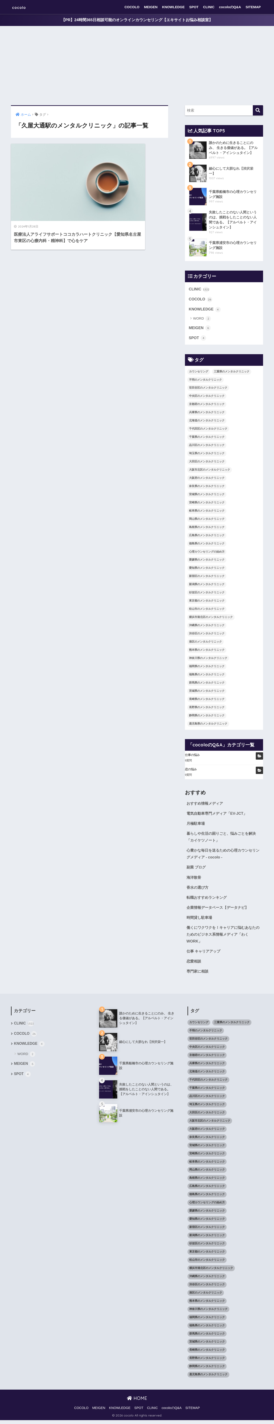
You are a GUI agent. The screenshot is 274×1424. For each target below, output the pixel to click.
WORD (202, 320)
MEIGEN (150, 7)
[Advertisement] (137, 66)
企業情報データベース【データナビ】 (219, 910)
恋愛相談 (194, 965)
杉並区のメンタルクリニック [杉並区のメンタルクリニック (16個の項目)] (207, 593)
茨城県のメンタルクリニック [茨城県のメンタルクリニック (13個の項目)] (207, 692)
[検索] (258, 110)
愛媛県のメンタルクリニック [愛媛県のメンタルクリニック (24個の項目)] (207, 561)
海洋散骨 (194, 879)
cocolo (21, 7)
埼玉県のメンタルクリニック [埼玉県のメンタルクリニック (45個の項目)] (207, 454)
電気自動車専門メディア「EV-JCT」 (218, 814)
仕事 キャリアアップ (205, 955)
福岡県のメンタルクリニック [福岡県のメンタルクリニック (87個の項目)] (207, 667)
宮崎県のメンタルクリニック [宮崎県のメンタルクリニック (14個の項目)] (207, 503)
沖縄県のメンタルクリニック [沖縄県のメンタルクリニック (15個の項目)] (207, 626)
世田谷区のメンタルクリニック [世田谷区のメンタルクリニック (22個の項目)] (208, 389)
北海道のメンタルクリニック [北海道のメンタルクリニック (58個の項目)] (207, 421)
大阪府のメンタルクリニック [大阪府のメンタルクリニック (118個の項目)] (207, 479)
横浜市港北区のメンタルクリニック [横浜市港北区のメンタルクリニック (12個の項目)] (211, 618)
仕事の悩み (192, 756)
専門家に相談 (198, 975)
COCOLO (131, 7)
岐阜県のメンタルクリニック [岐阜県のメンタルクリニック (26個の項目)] (207, 511)
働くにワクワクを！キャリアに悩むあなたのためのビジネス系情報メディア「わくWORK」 (223, 937)
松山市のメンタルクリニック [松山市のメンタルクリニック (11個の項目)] (207, 610)
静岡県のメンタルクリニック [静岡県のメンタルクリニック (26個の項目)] (207, 716)
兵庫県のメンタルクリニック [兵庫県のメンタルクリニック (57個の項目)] (207, 413)
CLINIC (209, 7)
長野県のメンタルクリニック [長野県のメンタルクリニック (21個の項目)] (207, 708)
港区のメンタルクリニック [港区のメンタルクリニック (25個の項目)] (205, 643)
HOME (137, 1402)
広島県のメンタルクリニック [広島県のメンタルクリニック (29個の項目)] (207, 536)
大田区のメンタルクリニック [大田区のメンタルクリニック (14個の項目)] (207, 462)
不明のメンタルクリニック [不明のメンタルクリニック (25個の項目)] (205, 380)
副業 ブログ (197, 869)
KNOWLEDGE (173, 7)
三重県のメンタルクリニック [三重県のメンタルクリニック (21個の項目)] (231, 372)
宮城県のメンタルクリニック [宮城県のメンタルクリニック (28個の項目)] (207, 495)
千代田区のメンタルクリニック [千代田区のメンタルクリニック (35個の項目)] (208, 430)
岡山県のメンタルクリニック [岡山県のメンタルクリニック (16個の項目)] (207, 520)
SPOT (194, 7)
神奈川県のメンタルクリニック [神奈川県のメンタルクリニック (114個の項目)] (208, 659)
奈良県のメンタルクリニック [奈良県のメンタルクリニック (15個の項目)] (207, 487)
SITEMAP (253, 7)
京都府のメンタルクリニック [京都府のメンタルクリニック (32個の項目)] (207, 405)
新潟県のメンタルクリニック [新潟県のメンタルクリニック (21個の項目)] (207, 585)
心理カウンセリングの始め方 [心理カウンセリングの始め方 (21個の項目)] (207, 552)
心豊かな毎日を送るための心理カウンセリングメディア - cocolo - (223, 855)
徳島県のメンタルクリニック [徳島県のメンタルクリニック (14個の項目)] (207, 544)
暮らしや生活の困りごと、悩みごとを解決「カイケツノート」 (223, 838)
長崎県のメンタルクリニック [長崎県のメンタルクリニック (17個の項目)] (207, 700)
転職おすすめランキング (208, 900)
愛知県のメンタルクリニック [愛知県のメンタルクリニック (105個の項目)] (207, 569)
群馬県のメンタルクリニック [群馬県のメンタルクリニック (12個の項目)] (207, 683)
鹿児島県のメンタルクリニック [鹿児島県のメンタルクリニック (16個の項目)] (208, 724)
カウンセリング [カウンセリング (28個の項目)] (198, 372)
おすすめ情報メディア (206, 804)
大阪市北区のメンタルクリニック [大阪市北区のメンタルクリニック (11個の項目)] (209, 471)
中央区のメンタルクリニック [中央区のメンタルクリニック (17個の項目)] (207, 397)
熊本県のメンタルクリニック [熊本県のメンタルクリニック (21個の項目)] (207, 651)
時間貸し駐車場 (200, 920)
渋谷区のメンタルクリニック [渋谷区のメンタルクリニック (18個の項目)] (207, 634)
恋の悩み (191, 770)
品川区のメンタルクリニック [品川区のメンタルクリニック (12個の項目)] (207, 446)
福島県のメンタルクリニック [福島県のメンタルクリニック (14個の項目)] (207, 675)
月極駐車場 (196, 825)
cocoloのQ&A (230, 7)
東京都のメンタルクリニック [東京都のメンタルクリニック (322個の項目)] (207, 602)
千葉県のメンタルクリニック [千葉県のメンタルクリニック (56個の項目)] (207, 438)
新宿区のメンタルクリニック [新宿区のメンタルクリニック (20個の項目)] (207, 577)
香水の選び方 (198, 890)
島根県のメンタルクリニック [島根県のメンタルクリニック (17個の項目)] (207, 528)
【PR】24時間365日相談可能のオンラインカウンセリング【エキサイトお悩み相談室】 (137, 20)
